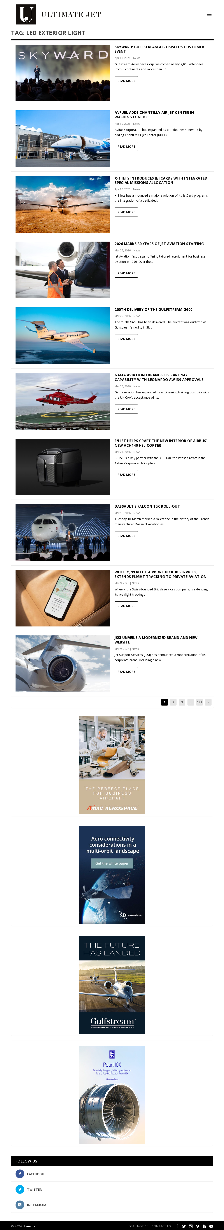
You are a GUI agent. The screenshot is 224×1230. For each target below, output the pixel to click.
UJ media (29, 1225)
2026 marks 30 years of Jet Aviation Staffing (159, 242)
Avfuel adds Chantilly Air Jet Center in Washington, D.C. (154, 113)
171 (199, 701)
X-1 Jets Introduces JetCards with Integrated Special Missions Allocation (161, 179)
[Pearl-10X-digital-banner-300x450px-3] (112, 1142)
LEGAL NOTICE (137, 1225)
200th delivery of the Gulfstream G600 (153, 308)
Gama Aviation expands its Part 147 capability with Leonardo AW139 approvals (159, 376)
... (191, 701)
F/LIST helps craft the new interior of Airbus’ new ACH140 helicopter (161, 441)
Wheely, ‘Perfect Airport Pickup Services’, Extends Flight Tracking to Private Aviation (161, 573)
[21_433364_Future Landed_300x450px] (112, 1032)
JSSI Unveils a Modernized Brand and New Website (156, 639)
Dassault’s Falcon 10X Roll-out (147, 505)
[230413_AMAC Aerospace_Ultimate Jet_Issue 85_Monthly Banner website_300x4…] (112, 812)
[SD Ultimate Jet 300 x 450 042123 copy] (112, 922)
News (136, 57)
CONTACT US (161, 1225)
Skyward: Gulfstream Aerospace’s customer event (159, 48)
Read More (126, 80)
